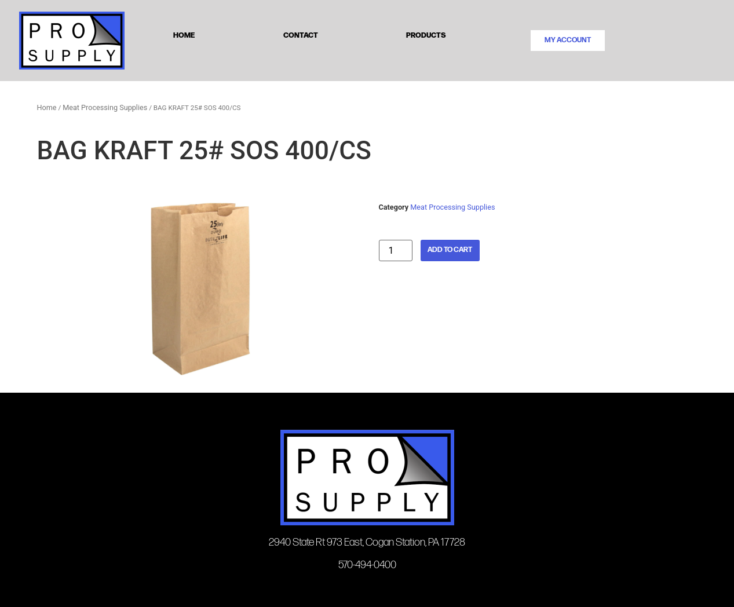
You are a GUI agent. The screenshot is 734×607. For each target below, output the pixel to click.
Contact (300, 34)
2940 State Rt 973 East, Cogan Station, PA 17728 (367, 542)
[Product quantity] (395, 250)
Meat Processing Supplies (105, 107)
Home (184, 34)
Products (426, 34)
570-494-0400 (367, 565)
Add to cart (450, 250)
